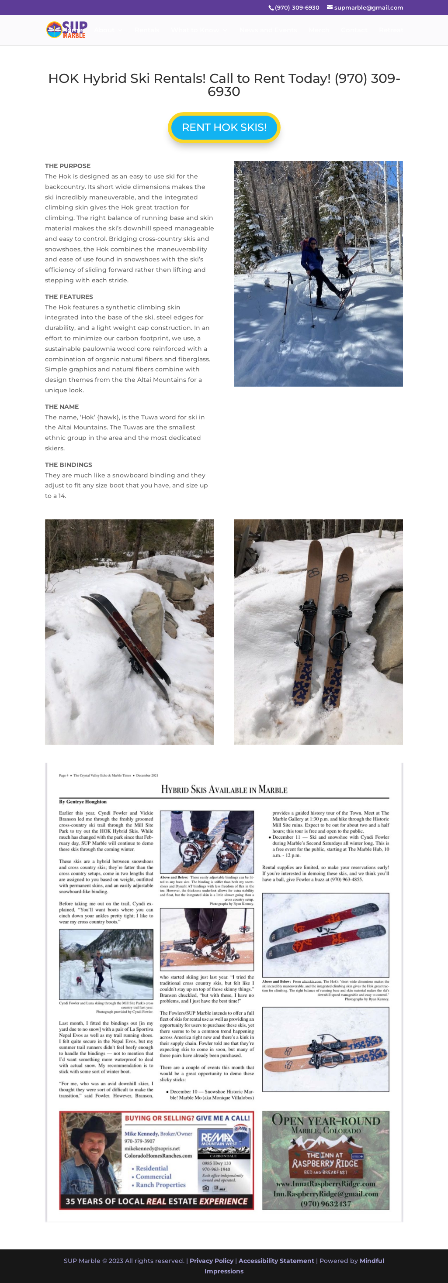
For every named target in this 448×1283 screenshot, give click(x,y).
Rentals (147, 30)
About (104, 30)
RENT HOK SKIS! (223, 127)
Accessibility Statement (276, 1261)
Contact (354, 30)
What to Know (195, 30)
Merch (319, 30)
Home (72, 30)
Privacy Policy (211, 1261)
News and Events (268, 30)
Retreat (391, 30)
